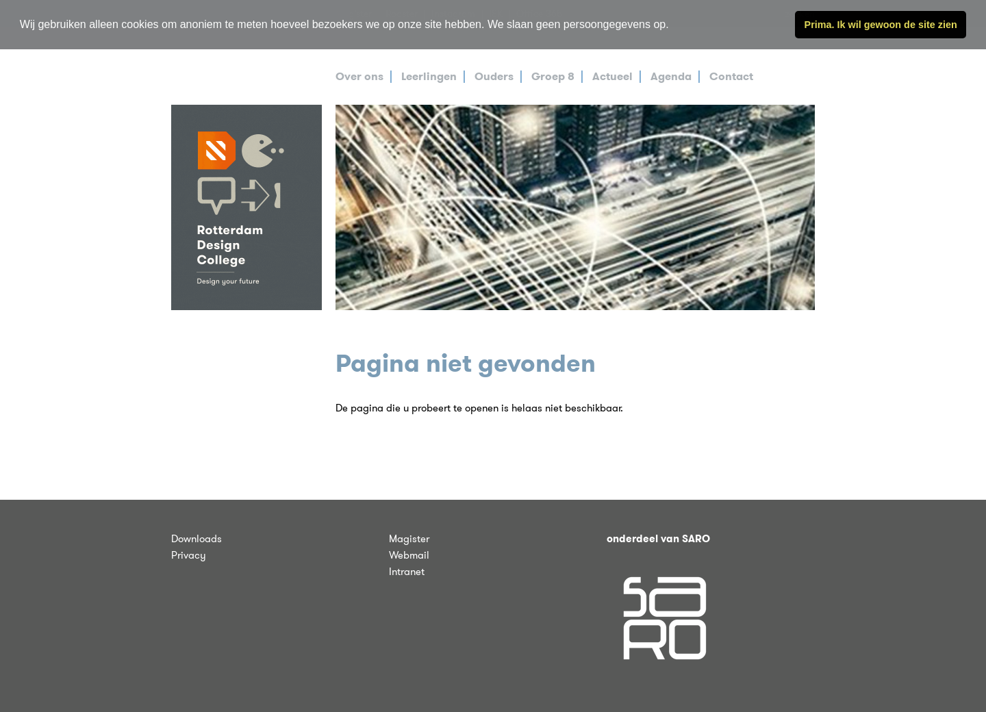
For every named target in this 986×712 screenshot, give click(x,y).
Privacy (188, 555)
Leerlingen (429, 76)
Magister (409, 538)
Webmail (409, 555)
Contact (731, 76)
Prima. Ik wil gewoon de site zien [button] (881, 24)
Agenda (671, 76)
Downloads (196, 538)
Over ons (359, 76)
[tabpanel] (575, 207)
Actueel (612, 76)
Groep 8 (552, 76)
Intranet (407, 571)
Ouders (494, 76)
